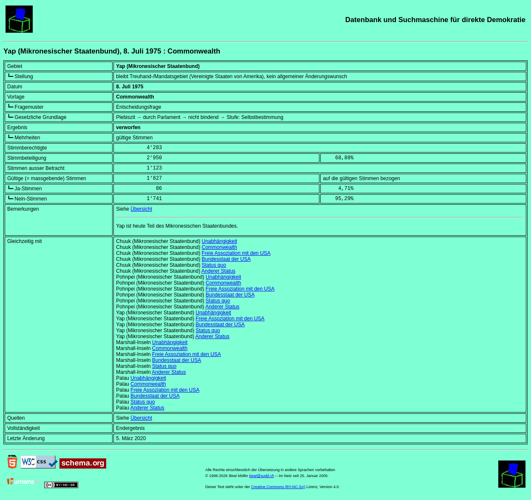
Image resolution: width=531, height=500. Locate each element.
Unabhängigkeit (219, 241)
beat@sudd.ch (261, 476)
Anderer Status (218, 271)
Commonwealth (219, 247)
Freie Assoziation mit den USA (236, 253)
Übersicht (141, 209)
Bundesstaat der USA (226, 259)
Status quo (214, 265)
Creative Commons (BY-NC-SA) (278, 487)
